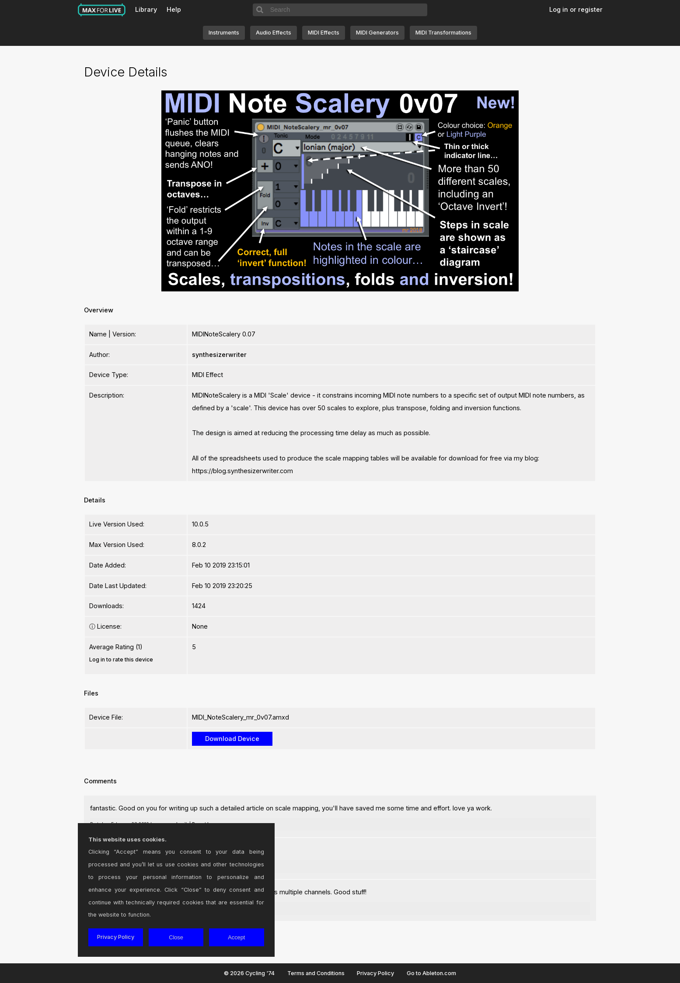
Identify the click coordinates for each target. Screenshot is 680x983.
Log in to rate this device (121, 659)
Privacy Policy (375, 973)
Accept (236, 937)
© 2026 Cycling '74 (249, 973)
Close (176, 937)
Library (146, 9)
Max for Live (102, 10)
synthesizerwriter (219, 354)
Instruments (224, 32)
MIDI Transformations (443, 32)
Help (174, 9)
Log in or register (576, 9)
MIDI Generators (377, 32)
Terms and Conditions (316, 973)
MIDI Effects (323, 32)
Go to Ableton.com (431, 973)
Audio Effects (273, 32)
